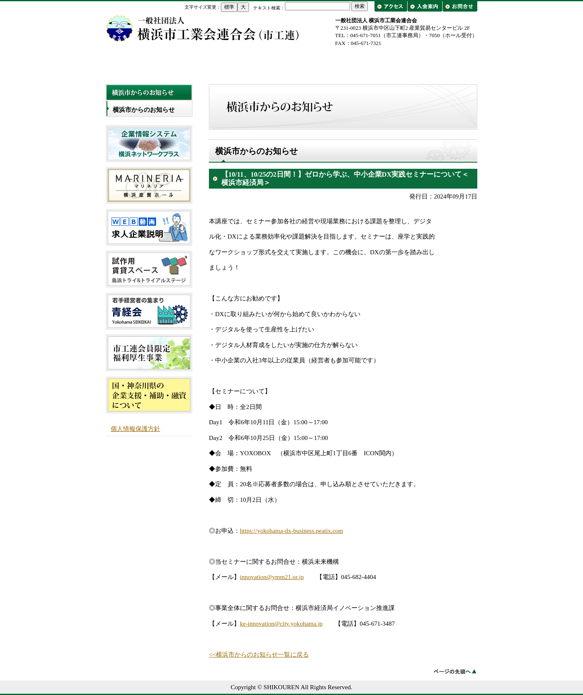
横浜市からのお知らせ (144, 109)
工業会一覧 (366, 62)
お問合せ (459, 6)
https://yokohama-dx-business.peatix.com (291, 530)
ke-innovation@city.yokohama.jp (281, 623)
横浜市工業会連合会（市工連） (203, 28)
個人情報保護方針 (135, 429)
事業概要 (291, 62)
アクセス (391, 6)
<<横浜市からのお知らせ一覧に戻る (259, 654)
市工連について (217, 62)
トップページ (143, 62)
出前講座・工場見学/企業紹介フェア (440, 62)
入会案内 (424, 6)
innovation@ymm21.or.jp (272, 577)
